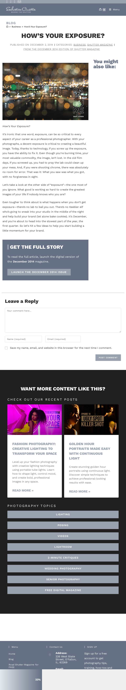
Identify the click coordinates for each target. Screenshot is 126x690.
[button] (63, 547)
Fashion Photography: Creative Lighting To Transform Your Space (34, 449)
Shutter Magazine (100, 44)
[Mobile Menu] (113, 9)
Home (12, 654)
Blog (11, 659)
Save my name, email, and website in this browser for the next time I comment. (61, 347)
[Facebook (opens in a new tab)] (7, 1)
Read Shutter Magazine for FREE (23, 666)
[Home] (7, 26)
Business (80, 44)
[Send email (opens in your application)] (19, 2)
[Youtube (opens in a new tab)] (14, 1)
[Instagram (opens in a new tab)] (11, 1)
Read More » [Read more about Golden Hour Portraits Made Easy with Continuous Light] (79, 491)
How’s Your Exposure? (35, 26)
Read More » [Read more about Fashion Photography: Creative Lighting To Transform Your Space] (22, 490)
